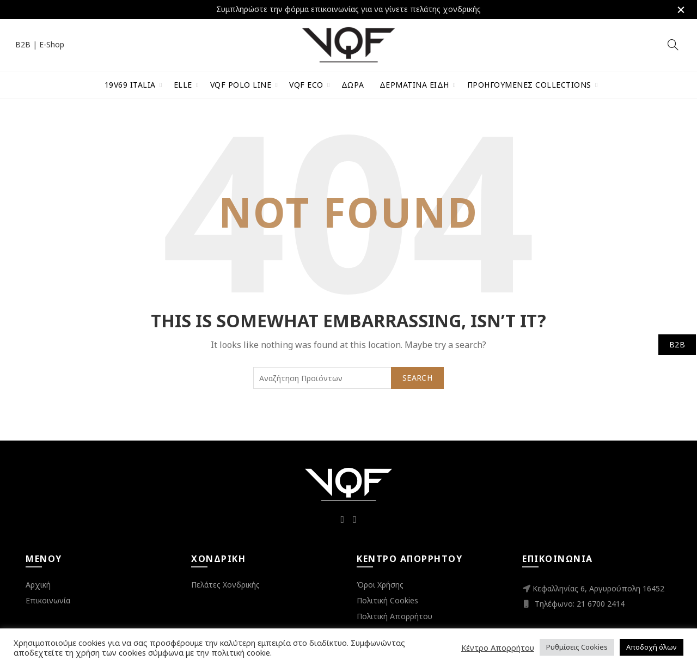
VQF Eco (306, 83)
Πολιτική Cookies (387, 599)
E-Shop (51, 44)
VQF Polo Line (241, 83)
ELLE (183, 83)
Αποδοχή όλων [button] (651, 647)
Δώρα (352, 83)
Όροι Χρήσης (380, 583)
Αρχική (38, 583)
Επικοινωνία (48, 599)
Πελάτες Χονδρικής (225, 583)
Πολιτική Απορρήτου (394, 615)
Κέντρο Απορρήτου (497, 647)
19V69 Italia (130, 83)
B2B (22, 44)
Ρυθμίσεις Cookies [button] (577, 647)
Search (417, 376)
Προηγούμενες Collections (529, 83)
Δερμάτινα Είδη (414, 83)
